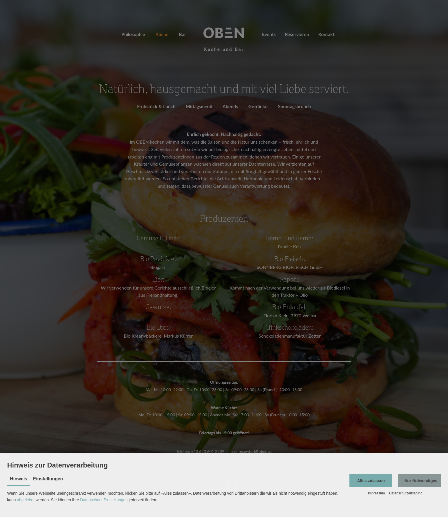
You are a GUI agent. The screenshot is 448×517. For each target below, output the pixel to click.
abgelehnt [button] (26, 500)
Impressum (376, 493)
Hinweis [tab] (18, 478)
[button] (370, 480)
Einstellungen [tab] (48, 478)
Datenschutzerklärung (406, 493)
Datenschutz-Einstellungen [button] (104, 500)
